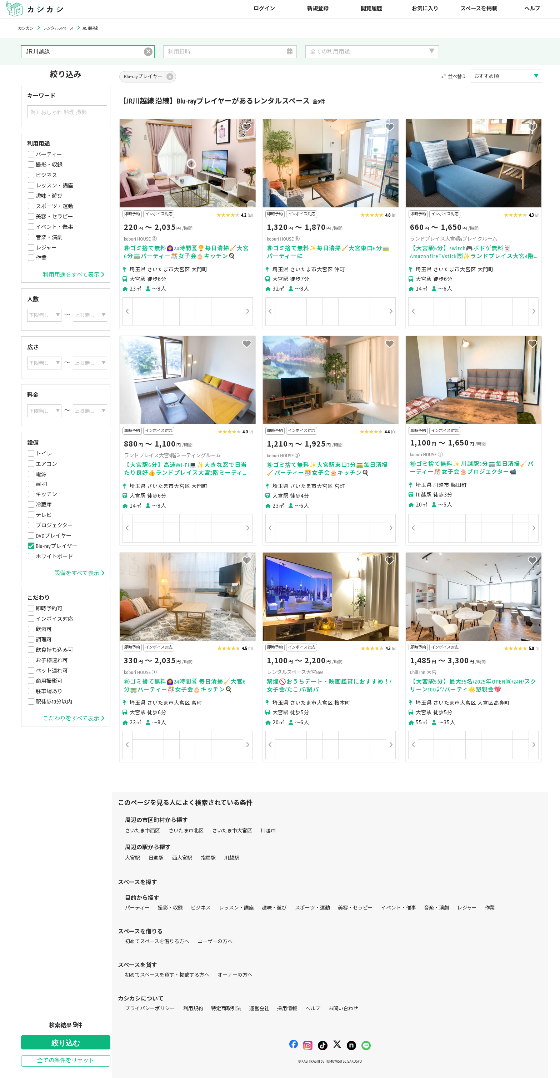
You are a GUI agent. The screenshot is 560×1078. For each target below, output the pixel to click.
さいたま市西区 (142, 830)
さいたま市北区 (186, 830)
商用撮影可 (49, 681)
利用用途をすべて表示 (73, 275)
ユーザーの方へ (215, 941)
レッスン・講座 (54, 185)
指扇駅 (208, 858)
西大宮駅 (182, 858)
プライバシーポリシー (150, 1008)
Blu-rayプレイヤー (57, 546)
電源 (41, 474)
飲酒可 (44, 629)
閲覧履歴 (371, 9)
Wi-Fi (41, 484)
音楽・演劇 (49, 237)
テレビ (44, 515)
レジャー (46, 248)
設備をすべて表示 (79, 573)
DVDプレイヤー (53, 536)
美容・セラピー (54, 217)
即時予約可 (49, 608)
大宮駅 (132, 858)
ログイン (264, 9)
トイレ (44, 454)
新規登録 (318, 9)
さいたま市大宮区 (232, 830)
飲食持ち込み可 (54, 650)
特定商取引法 (226, 1008)
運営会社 (259, 1008)
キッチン (46, 494)
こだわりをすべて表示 (73, 718)
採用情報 (287, 1008)
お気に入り (425, 9)
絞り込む (65, 1043)
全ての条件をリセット (65, 1061)
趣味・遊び (49, 196)
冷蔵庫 (44, 505)
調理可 (44, 640)
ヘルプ (532, 9)
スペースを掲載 (478, 9)
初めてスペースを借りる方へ (157, 941)
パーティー (49, 154)
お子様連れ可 (52, 660)
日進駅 (156, 858)
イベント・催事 (54, 227)
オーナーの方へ (235, 975)
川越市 (268, 830)
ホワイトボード (54, 556)
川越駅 (231, 858)
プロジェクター (54, 525)
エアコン (46, 464)
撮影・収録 (49, 165)
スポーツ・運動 (54, 206)
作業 (41, 258)
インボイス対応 (54, 619)
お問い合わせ (343, 1008)
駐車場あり (49, 691)
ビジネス (46, 175)
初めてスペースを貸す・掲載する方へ (167, 975)
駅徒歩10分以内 (54, 702)
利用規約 (193, 1008)
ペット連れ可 (52, 671)
